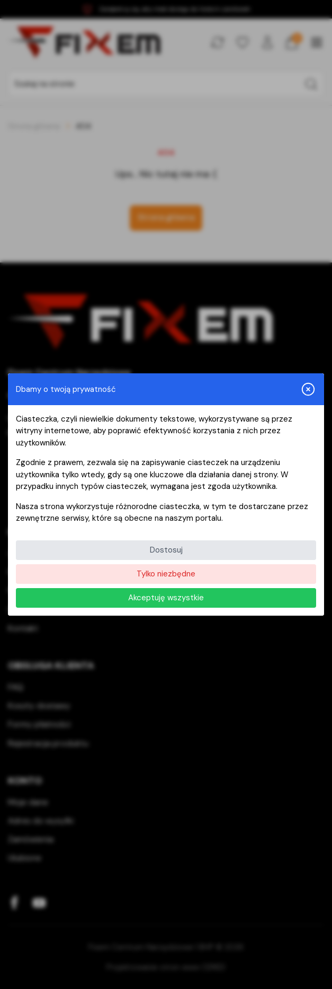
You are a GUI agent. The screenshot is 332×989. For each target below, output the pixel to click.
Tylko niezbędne (166, 573)
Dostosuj (166, 550)
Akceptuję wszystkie (166, 597)
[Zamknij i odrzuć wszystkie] (308, 389)
